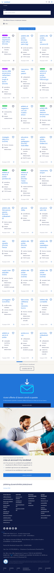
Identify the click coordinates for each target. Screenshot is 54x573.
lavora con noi (44, 500)
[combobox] (27, 13)
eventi (4, 509)
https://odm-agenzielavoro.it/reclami (16, 563)
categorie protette (7, 520)
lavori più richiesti (7, 515)
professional (31, 500)
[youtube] (13, 528)
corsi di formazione (8, 499)
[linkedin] (4, 528)
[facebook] (10, 528)
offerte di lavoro (7, 496)
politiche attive (7, 517)
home (5, 5)
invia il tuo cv (6, 522)
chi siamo (43, 498)
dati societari (44, 517)
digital (29, 503)
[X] (7, 528)
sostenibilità (44, 503)
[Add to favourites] (13, 35)
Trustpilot (3, 532)
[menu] (52, 2)
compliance (44, 505)
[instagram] (16, 528)
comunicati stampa (45, 515)
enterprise (30, 505)
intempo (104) (6, 488)
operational (31, 498)
